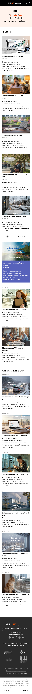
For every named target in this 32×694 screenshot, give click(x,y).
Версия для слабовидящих (16, 645)
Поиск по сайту (24, 643)
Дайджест (23, 21)
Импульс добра (10, 21)
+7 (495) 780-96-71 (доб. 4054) (16, 634)
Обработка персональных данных (16, 673)
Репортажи (18, 14)
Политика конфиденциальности (16, 671)
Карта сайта (14, 643)
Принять (25, 690)
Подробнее (6, 690)
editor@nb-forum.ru (16, 632)
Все (10, 14)
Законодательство (16, 18)
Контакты (6, 643)
